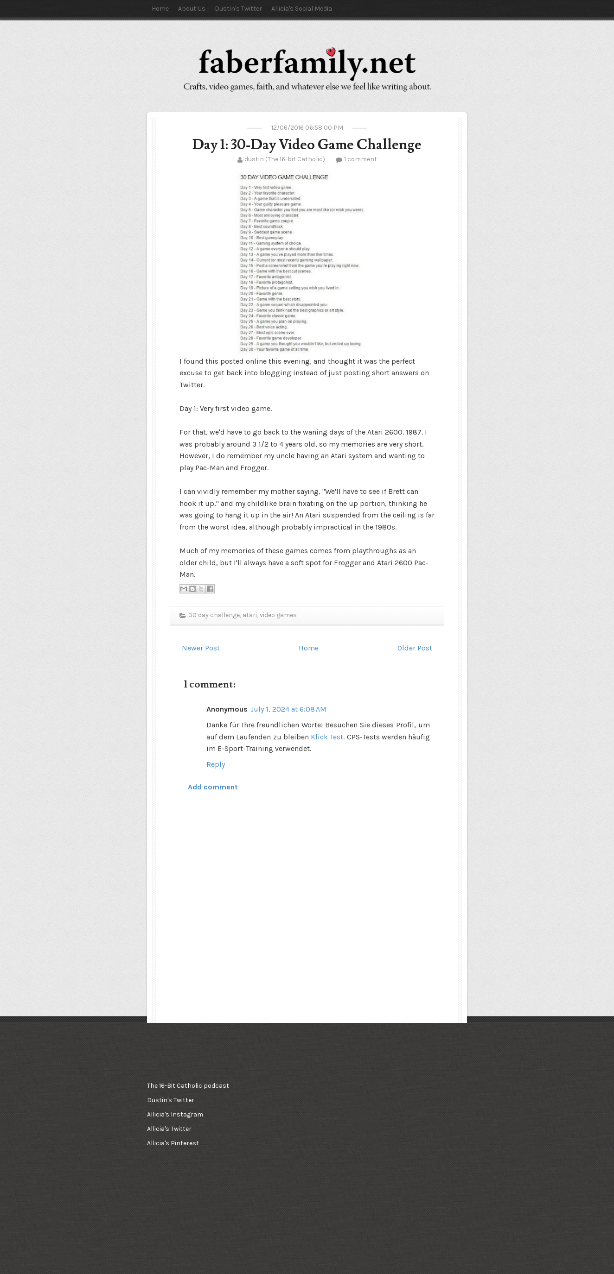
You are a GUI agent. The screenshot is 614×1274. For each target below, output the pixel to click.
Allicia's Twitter (169, 1129)
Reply (215, 764)
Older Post (414, 647)
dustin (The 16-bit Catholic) (284, 159)
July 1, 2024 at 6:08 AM (288, 709)
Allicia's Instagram (175, 1114)
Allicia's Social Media (301, 9)
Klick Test (327, 736)
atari (250, 615)
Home (160, 9)
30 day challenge (214, 615)
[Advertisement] (304, 1124)
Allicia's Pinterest (173, 1143)
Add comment (213, 786)
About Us (191, 9)
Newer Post (201, 647)
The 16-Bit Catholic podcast (188, 1086)
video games (278, 615)
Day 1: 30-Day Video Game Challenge (307, 145)
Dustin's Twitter (238, 9)
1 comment (360, 159)
